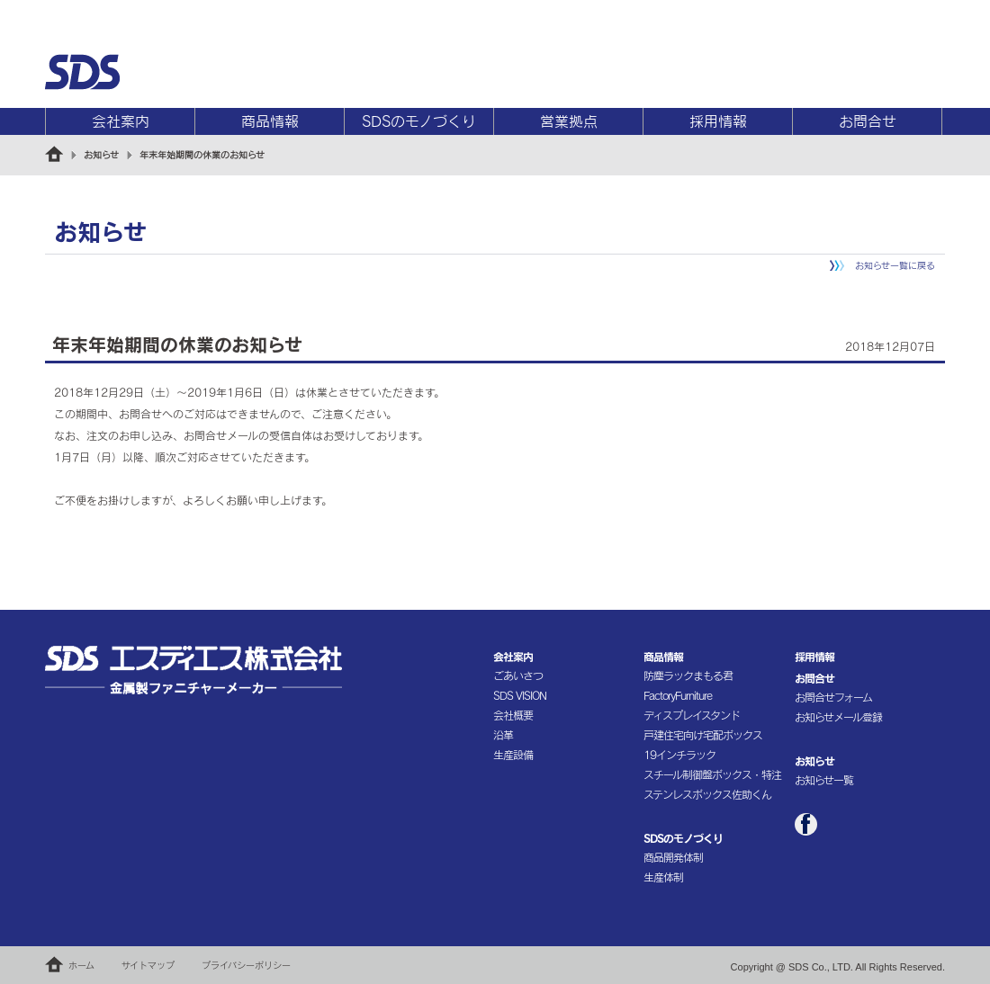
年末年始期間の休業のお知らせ (202, 154)
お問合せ (867, 121)
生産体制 (663, 877)
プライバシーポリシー (246, 965)
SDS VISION (519, 695)
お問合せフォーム (833, 697)
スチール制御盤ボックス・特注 (712, 774)
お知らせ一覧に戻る (895, 265)
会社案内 (120, 121)
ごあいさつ (518, 675)
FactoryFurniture (678, 695)
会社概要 (513, 715)
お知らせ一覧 (824, 779)
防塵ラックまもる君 (688, 675)
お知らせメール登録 (838, 716)
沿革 (503, 734)
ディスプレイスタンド (692, 715)
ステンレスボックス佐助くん (707, 794)
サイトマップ (148, 965)
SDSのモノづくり (419, 121)
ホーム (81, 965)
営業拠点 (569, 121)
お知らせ (101, 154)
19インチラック (680, 754)
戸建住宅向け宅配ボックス (703, 734)
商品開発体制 (673, 857)
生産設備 (513, 754)
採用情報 (718, 121)
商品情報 (270, 121)
